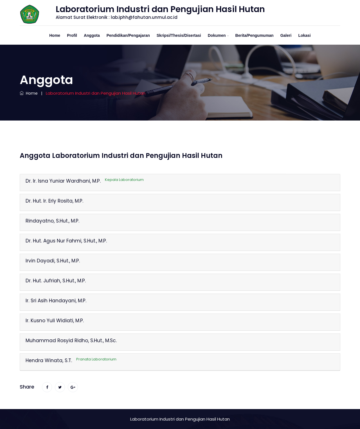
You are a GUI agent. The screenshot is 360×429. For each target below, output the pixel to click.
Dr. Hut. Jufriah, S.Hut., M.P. (56, 280)
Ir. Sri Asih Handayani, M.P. (56, 300)
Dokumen (217, 35)
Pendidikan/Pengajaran (128, 35)
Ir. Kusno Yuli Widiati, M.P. (55, 320)
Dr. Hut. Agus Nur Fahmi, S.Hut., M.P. (66, 240)
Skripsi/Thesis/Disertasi (179, 35)
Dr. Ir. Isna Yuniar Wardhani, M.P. (85, 181)
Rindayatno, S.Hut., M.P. (52, 220)
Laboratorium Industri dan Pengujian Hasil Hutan (180, 419)
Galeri (286, 35)
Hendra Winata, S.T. (71, 360)
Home (54, 35)
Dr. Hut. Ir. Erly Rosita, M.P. (54, 201)
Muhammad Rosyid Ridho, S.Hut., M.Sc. (71, 340)
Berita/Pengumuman (254, 35)
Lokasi (304, 35)
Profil (72, 35)
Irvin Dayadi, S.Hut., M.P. (53, 260)
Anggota (92, 35)
